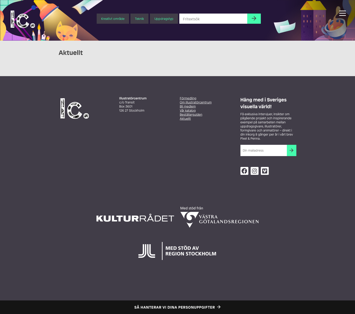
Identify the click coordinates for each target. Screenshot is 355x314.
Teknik (139, 18)
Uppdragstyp (163, 18)
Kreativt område (113, 18)
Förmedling (188, 98)
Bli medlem (188, 106)
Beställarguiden (191, 114)
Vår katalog (188, 110)
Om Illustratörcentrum (196, 102)
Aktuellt (185, 119)
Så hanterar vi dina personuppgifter (174, 307)
